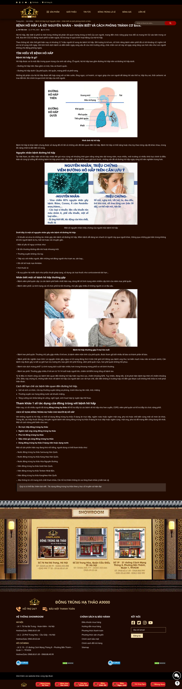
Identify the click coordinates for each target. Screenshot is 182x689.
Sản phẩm (53, 12)
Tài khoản (34, 2)
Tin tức (87, 12)
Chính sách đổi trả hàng (92, 643)
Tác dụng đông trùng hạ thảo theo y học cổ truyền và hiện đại (74, 486)
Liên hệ (141, 12)
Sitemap (85, 647)
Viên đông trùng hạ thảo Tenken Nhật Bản (36, 470)
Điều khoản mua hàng (91, 622)
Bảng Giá (126, 12)
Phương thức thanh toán (92, 630)
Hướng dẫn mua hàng (91, 626)
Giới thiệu (71, 12)
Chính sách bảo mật (90, 639)
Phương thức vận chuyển (93, 634)
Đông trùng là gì (106, 12)
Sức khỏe (29, 21)
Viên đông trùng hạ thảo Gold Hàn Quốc (35, 466)
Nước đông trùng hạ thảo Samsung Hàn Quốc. (38, 452)
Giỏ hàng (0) (47, 2)
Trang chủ (20, 21)
